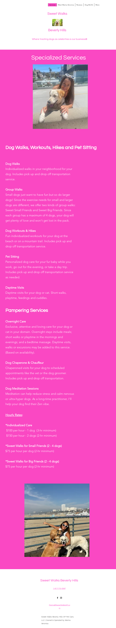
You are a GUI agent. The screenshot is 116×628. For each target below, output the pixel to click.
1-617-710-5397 (59, 588)
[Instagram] (61, 598)
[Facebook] (57, 598)
